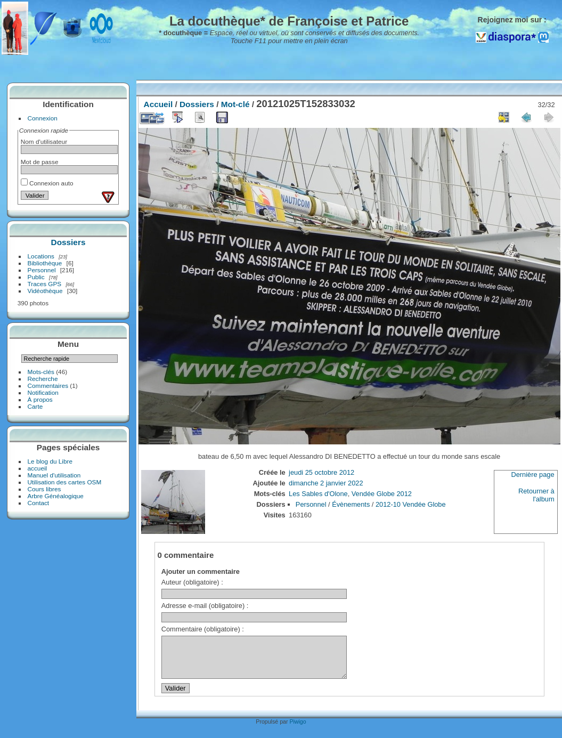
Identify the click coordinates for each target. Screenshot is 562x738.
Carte (35, 406)
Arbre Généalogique (56, 495)
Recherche (43, 378)
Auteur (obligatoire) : (192, 582)
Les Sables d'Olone (318, 494)
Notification (43, 392)
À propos (40, 399)
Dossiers (68, 242)
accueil (37, 468)
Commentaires (48, 385)
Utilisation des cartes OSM (65, 482)
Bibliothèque (45, 262)
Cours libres (44, 488)
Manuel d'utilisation (54, 475)
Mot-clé (235, 104)
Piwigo (297, 729)
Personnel (42, 269)
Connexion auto (47, 183)
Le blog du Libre (50, 461)
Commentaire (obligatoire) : (202, 629)
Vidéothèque (45, 290)
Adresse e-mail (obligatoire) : (205, 606)
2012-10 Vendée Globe (411, 504)
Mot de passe (40, 161)
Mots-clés (41, 371)
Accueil (158, 104)
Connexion (43, 118)
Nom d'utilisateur (44, 141)
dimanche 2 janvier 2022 (326, 483)
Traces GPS (45, 283)
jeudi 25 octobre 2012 (321, 472)
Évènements (351, 504)
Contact (39, 502)
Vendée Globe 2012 (382, 494)
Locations (41, 256)
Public (36, 276)
